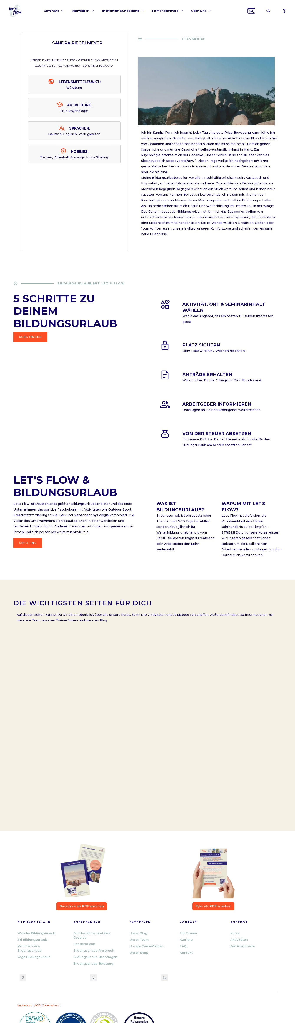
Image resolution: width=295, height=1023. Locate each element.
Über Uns (27, 543)
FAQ (183, 946)
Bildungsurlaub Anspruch (93, 950)
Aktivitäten (239, 940)
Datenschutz (50, 1005)
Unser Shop (138, 953)
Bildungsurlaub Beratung (93, 964)
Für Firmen (188, 933)
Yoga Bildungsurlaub (34, 957)
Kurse (234, 933)
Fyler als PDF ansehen (213, 906)
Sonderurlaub (84, 944)
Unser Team (139, 940)
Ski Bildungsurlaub (32, 940)
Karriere (186, 940)
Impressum (24, 1005)
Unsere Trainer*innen (146, 946)
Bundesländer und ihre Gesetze (91, 935)
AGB (37, 1005)
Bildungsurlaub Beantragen (95, 957)
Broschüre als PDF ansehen (81, 906)
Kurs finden (30, 336)
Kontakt (186, 953)
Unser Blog (138, 933)
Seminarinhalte (242, 946)
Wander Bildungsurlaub (36, 933)
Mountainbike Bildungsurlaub (29, 948)
